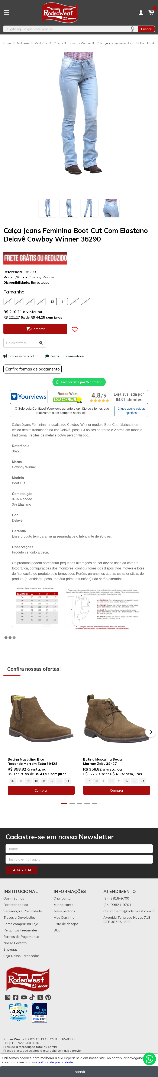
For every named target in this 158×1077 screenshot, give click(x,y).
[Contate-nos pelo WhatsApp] (149, 1059)
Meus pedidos (64, 911)
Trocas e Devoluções (19, 917)
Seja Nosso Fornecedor (21, 956)
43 (59, 781)
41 (43, 781)
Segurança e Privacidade (22, 911)
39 (28, 781)
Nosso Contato (15, 943)
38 (30, 301)
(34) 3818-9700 (116, 898)
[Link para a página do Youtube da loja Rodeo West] (24, 998)
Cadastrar (21, 870)
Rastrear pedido (15, 905)
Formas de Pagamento (21, 937)
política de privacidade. (56, 1062)
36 (19, 301)
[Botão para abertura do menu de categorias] (6, 13)
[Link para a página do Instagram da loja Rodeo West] (8, 998)
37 (12, 781)
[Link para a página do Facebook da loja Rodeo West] (16, 998)
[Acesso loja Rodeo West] (141, 13)
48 (85, 301)
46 (74, 301)
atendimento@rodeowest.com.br (129, 911)
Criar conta (62, 898)
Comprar (41, 790)
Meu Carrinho (64, 917)
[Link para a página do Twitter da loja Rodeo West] (40, 998)
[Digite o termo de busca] (65, 29)
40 (41, 301)
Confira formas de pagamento (32, 369)
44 (63, 301)
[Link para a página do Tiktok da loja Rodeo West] (32, 998)
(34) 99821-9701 (117, 905)
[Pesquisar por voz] (132, 29)
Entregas (10, 949)
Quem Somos (13, 898)
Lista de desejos (66, 924)
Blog (57, 930)
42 (52, 301)
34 (8, 301)
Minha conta (63, 905)
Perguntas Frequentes (20, 930)
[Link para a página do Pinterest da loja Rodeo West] (48, 998)
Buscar (146, 29)
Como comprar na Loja (20, 924)
